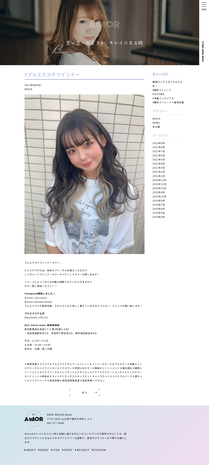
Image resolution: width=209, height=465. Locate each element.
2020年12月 (160, 180)
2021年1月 (159, 176)
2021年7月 (159, 151)
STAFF (68, 450)
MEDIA (28, 89)
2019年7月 (159, 204)
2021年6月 (159, 155)
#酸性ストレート (162, 90)
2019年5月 (159, 212)
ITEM (56, 450)
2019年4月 (159, 216)
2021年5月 (159, 159)
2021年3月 (159, 167)
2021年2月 (159, 171)
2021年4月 (159, 163)
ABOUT (31, 450)
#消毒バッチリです (163, 98)
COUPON (100, 450)
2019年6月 (159, 208)
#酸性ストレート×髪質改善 (168, 102)
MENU (44, 450)
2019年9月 (159, 200)
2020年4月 (159, 192)
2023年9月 (159, 143)
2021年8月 (159, 147)
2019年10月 (160, 196)
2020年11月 (160, 184)
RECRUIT (83, 450)
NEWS (156, 122)
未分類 (156, 126)
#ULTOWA (158, 94)
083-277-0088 (55, 423)
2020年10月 (160, 188)
